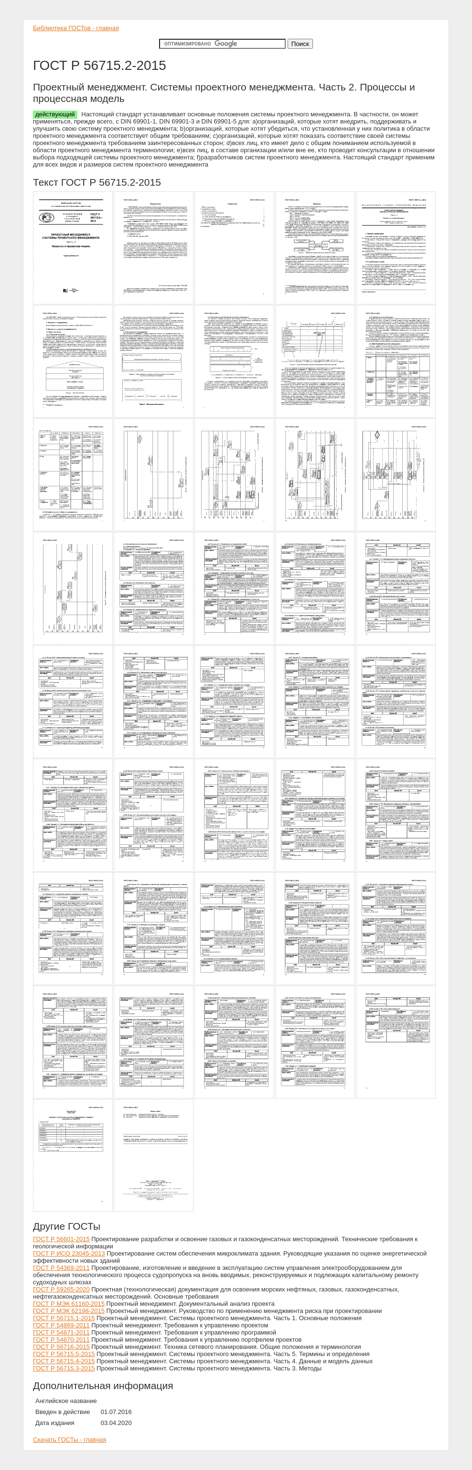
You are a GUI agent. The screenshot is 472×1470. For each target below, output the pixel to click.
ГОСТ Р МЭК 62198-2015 (69, 1310)
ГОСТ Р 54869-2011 (61, 1325)
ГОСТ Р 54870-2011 (61, 1339)
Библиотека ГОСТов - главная (76, 28)
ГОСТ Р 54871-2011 (61, 1332)
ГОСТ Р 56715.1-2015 (64, 1318)
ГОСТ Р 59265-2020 (61, 1289)
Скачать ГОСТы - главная (70, 1439)
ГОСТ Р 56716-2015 (61, 1346)
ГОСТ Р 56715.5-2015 (64, 1354)
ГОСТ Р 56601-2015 (61, 1239)
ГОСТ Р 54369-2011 (61, 1267)
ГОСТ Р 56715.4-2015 (64, 1361)
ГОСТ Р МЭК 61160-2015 (69, 1303)
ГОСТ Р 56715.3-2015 (64, 1368)
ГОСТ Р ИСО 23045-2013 (69, 1253)
